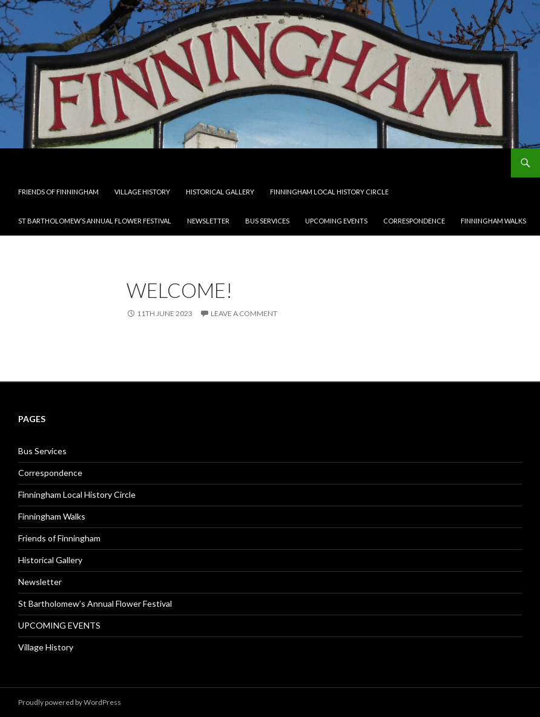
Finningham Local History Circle (329, 192)
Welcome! (179, 290)
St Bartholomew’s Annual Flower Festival (94, 221)
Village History (142, 192)
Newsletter (208, 221)
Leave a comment (244, 313)
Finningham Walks (493, 221)
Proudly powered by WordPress (69, 702)
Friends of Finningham (58, 192)
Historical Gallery (220, 192)
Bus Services (267, 221)
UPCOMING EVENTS (336, 221)
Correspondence (414, 221)
